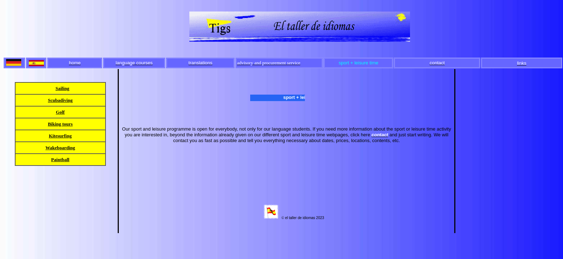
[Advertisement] (509, 112)
